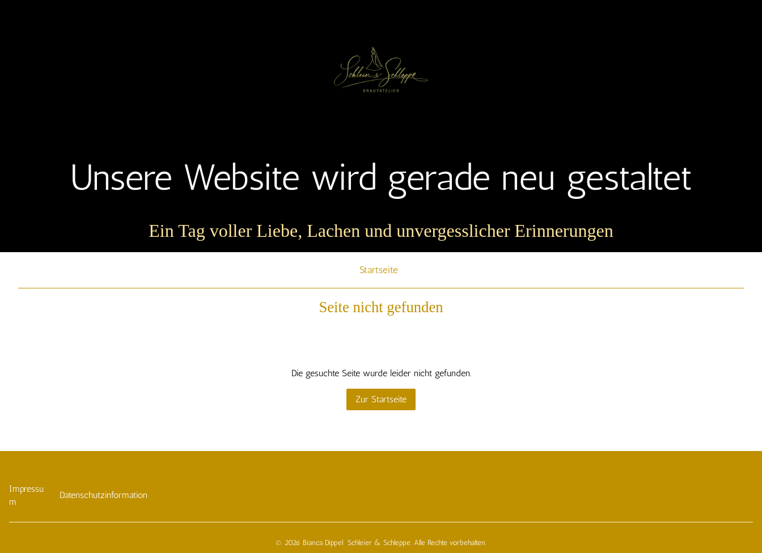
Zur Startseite (381, 399)
